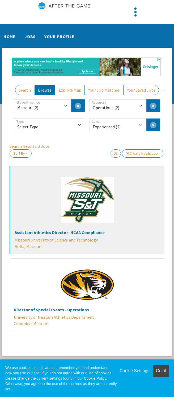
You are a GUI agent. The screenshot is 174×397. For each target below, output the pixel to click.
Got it (161, 371)
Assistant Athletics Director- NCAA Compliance (60, 232)
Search (25, 90)
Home (9, 36)
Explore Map (70, 90)
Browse (45, 90)
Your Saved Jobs (141, 90)
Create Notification (143, 153)
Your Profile (59, 36)
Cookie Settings (134, 371)
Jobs (30, 36)
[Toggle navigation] (135, 12)
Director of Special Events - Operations (51, 309)
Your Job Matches (104, 90)
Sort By (19, 153)
